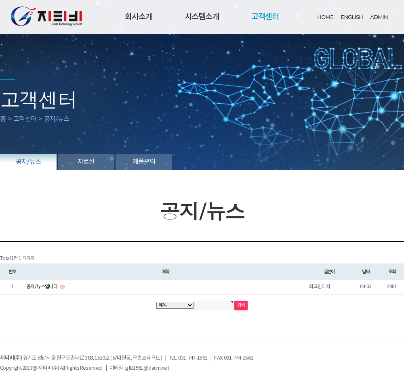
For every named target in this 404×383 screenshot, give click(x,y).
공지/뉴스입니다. (42, 286)
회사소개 (138, 17)
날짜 (366, 271)
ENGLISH (352, 17)
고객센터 (265, 17)
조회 (392, 271)
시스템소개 (202, 17)
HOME (325, 17)
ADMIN (379, 17)
